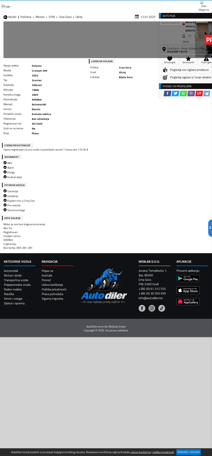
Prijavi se (47, 432)
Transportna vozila (16, 441)
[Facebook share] (98, 99)
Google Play (70, 4)
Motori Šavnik (49, 389)
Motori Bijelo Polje (126, 366)
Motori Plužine (12, 385)
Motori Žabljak (86, 389)
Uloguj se (185, 4)
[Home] (3, 29)
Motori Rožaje (86, 385)
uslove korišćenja (141, 452)
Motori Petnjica (50, 380)
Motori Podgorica (51, 385)
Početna (25, 37)
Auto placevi (68, 30)
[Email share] (130, 99)
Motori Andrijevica (15, 366)
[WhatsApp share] (114, 99)
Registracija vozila (171, 30)
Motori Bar (47, 366)
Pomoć (46, 441)
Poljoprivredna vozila (17, 446)
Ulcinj (79, 37)
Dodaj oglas (201, 30)
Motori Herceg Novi (16, 376)
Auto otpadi (115, 30)
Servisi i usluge (141, 30)
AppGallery (120, 4)
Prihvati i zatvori (188, 452)
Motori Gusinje (123, 371)
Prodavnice (44, 30)
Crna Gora (65, 37)
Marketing (143, 4)
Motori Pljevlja (123, 380)
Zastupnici (91, 30)
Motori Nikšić (11, 380)
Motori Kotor (86, 376)
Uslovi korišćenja (52, 446)
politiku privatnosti (163, 452)
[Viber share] (122, 99)
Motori (40, 37)
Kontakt (164, 4)
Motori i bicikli (12, 437)
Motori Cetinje (49, 371)
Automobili (11, 432)
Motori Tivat (122, 385)
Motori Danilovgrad (89, 371)
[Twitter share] (106, 99)
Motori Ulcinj (11, 389)
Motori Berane (86, 366)
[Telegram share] (138, 99)
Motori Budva (12, 371)
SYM (52, 37)
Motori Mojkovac (125, 376)
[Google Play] (188, 441)
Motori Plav (84, 380)
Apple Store (96, 4)
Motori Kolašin (49, 376)
